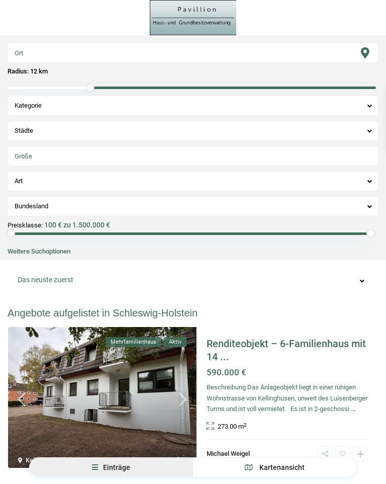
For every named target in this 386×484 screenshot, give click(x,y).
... (353, 409)
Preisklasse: (25, 225)
